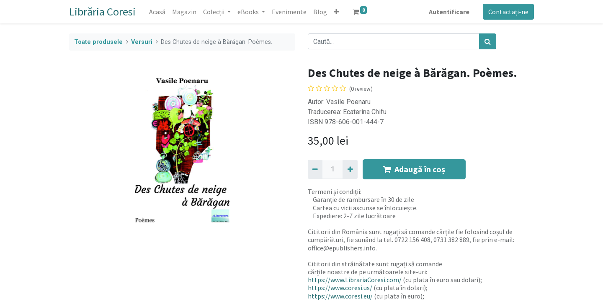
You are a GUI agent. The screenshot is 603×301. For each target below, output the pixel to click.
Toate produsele (98, 42)
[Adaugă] (350, 169)
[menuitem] (157, 11)
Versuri (141, 42)
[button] (336, 11)
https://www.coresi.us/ (340, 287)
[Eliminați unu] (315, 169)
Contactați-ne (508, 12)
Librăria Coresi (102, 11)
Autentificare (449, 12)
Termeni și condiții (334, 191)
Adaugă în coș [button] (414, 169)
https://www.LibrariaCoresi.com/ (355, 279)
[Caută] (487, 41)
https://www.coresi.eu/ (340, 296)
